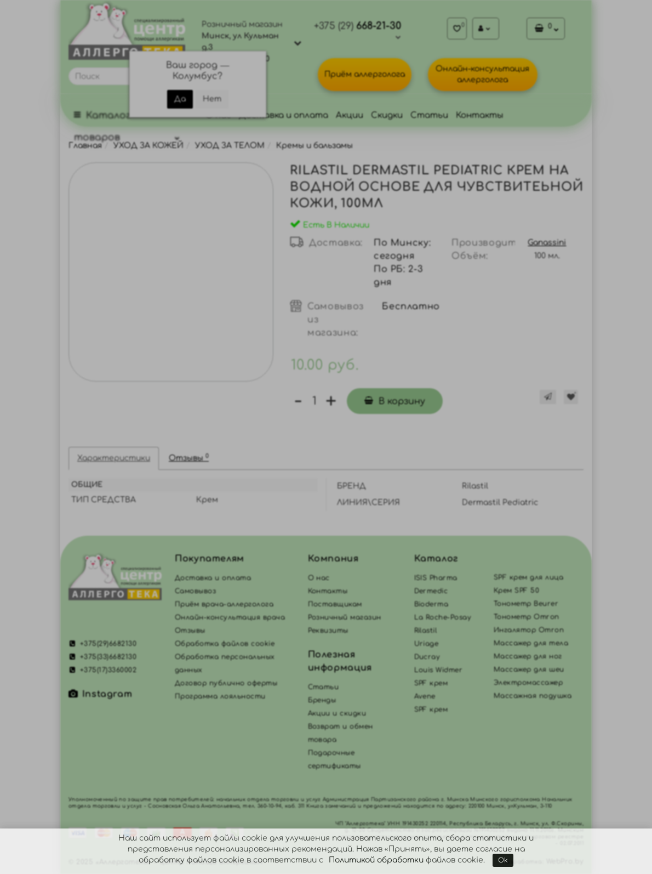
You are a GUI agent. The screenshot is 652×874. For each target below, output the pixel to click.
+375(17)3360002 (102, 670)
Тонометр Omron (526, 617)
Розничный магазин (344, 617)
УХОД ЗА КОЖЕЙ (148, 145)
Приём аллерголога (364, 74)
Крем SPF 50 (516, 590)
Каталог (436, 559)
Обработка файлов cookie (224, 644)
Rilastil (425, 630)
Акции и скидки (337, 713)
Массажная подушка (532, 696)
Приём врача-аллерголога (224, 604)
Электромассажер (528, 682)
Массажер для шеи (529, 669)
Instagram (100, 694)
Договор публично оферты (226, 683)
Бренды (322, 700)
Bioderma (431, 604)
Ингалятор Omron (529, 630)
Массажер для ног (528, 656)
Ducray (427, 657)
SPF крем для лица (528, 577)
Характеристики (113, 458)
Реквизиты (328, 630)
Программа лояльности (220, 696)
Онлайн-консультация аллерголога (482, 74)
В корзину (394, 401)
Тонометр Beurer (526, 604)
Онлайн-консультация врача (230, 617)
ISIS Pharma (435, 578)
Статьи (429, 115)
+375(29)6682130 (102, 644)
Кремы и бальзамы (314, 145)
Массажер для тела (531, 643)
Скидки (387, 115)
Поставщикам (335, 604)
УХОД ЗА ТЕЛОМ (230, 145)
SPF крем (431, 709)
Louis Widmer (438, 670)
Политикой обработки (376, 860)
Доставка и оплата (283, 115)
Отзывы (189, 457)
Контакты (480, 115)
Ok (503, 860)
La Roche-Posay (443, 617)
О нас (319, 578)
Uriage (426, 644)
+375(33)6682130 (102, 657)
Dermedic (431, 591)
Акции (349, 115)
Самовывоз (195, 591)
